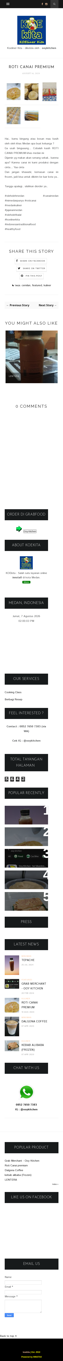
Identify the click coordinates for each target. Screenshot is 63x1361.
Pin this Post (34, 275)
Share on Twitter (34, 268)
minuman (26, 956)
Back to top (8, 1336)
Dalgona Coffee (19, 875)
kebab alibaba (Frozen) (25, 897)
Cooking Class (13, 692)
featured (37, 285)
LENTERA (14, 376)
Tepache (13, 810)
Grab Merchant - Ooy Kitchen (22, 1161)
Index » (55, 1184)
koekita (26, 1352)
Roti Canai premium (22, 832)
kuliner (47, 285)
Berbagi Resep (13, 699)
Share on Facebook (32, 261)
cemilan (26, 285)
